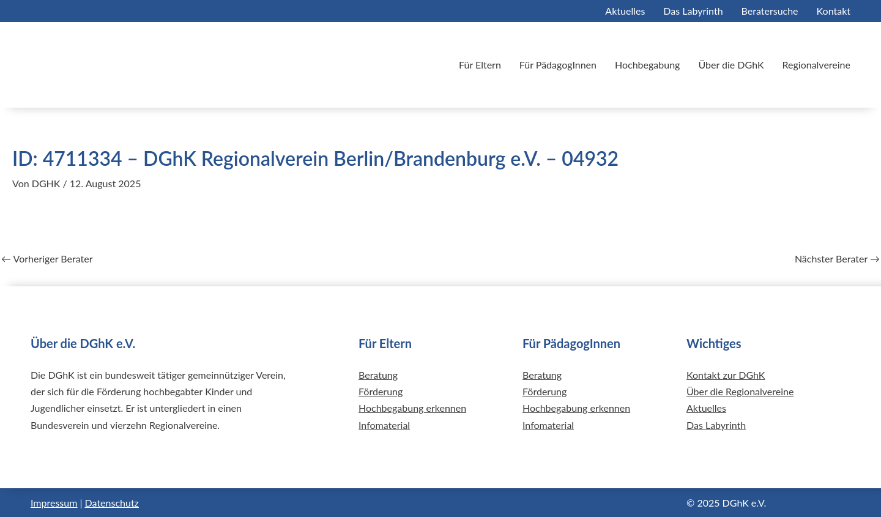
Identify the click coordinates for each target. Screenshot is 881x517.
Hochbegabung (647, 64)
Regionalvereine (816, 64)
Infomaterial (384, 425)
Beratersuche (770, 11)
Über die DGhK (731, 64)
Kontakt (833, 11)
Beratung (378, 375)
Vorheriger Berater (47, 259)
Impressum (54, 502)
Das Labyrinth (693, 11)
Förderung (381, 391)
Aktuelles (625, 11)
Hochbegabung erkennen (412, 408)
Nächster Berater (837, 259)
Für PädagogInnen (558, 64)
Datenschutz (112, 502)
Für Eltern (480, 64)
